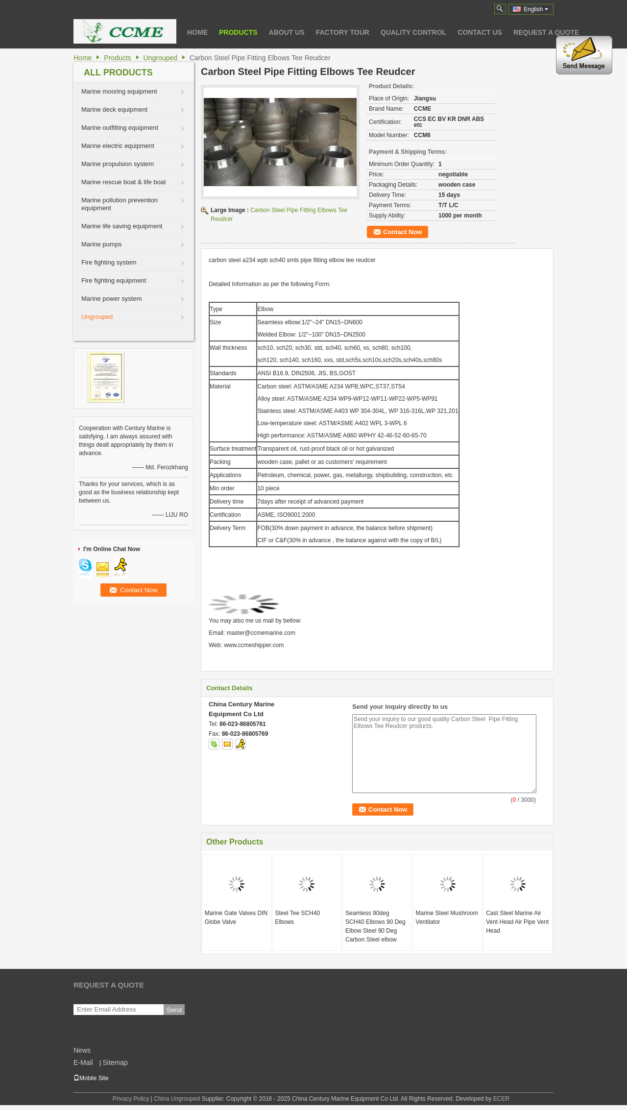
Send (174, 1009)
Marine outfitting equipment (119, 127)
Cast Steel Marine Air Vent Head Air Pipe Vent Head (517, 922)
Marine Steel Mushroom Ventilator (447, 917)
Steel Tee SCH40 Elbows (297, 917)
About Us (287, 32)
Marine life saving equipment (121, 226)
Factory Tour (342, 32)
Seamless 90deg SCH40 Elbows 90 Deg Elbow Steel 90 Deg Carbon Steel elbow (375, 926)
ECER (501, 1098)
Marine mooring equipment (119, 91)
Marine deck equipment (114, 109)
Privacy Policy (131, 1098)
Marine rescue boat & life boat (123, 182)
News (82, 1050)
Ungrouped (160, 58)
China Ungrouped (177, 1098)
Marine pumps (101, 244)
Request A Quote (546, 32)
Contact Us (480, 32)
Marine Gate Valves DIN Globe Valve (236, 917)
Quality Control (413, 32)
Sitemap (114, 1062)
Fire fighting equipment (113, 280)
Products (238, 32)
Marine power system (111, 298)
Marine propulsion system (117, 164)
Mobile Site (90, 1078)
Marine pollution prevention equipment (119, 204)
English (536, 9)
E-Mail (83, 1062)
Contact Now (402, 232)
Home (197, 32)
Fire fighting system (109, 262)
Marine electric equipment (117, 145)
